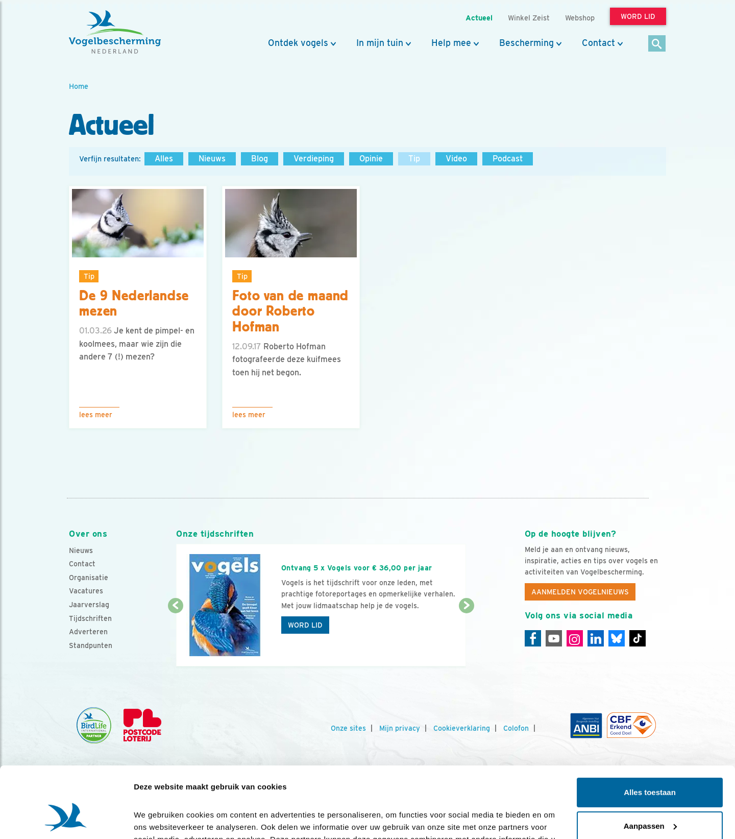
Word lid (305, 625)
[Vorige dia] (175, 637)
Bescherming (526, 43)
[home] (115, 32)
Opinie (371, 158)
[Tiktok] (637, 638)
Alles (164, 158)
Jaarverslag (89, 605)
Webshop (580, 17)
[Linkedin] (595, 638)
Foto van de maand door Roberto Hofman (290, 311)
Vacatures (86, 591)
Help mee (451, 43)
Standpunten (90, 645)
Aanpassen (650, 764)
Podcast (508, 158)
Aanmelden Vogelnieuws (580, 592)
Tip (414, 158)
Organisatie (88, 577)
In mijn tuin (379, 43)
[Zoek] (657, 44)
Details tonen (158, 818)
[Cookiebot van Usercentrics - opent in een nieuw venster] (66, 819)
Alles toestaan (650, 731)
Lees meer (95, 415)
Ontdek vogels (298, 43)
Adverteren (88, 632)
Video (456, 158)
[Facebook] (533, 638)
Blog (259, 158)
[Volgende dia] (466, 637)
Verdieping (313, 158)
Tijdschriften (90, 618)
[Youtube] (554, 638)
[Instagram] (575, 638)
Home (78, 86)
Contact (598, 43)
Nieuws (212, 158)
